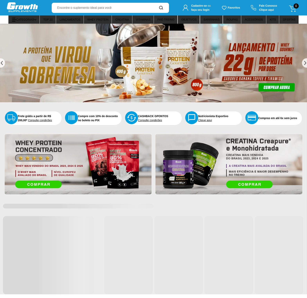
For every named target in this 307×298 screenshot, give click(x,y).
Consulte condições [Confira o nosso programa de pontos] (159, 122)
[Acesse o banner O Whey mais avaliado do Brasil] (78, 168)
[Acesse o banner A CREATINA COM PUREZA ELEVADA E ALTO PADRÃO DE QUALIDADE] (228, 168)
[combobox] (102, 8)
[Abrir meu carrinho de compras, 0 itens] (294, 8)
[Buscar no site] (161, 8)
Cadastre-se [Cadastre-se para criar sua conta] (199, 5)
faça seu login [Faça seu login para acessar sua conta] (200, 9)
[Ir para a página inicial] (22, 7)
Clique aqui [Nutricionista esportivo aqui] (214, 122)
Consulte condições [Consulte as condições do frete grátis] (39, 124)
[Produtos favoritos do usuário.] (230, 8)
